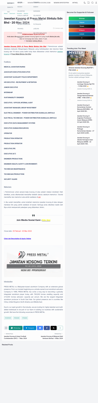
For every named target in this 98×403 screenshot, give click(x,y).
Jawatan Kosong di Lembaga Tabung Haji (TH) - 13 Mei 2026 (85, 84)
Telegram (81, 22)
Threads (82, 26)
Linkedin (81, 34)
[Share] (60, 328)
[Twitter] (54, 328)
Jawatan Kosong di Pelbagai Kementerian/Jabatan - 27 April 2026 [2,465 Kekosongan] (85, 131)
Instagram (82, 30)
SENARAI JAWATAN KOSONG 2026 (39, 3)
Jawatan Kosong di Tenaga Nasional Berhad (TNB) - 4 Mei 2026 (85, 95)
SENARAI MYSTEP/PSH (61, 3)
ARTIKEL (75, 3)
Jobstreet (8, 318)
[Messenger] (40, 328)
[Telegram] (29, 328)
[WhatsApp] (16, 328)
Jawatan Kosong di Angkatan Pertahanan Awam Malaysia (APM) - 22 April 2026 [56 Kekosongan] (85, 120)
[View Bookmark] (89, 3)
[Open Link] (96, 3)
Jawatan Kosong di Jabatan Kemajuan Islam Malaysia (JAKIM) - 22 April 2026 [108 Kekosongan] (85, 142)
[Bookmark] (6, 328)
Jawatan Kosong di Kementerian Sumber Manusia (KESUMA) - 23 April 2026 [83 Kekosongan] (85, 109)
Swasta (25, 318)
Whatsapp (82, 18)
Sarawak (17, 318)
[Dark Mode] (85, 3)
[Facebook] (47, 328)
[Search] (92, 3)
